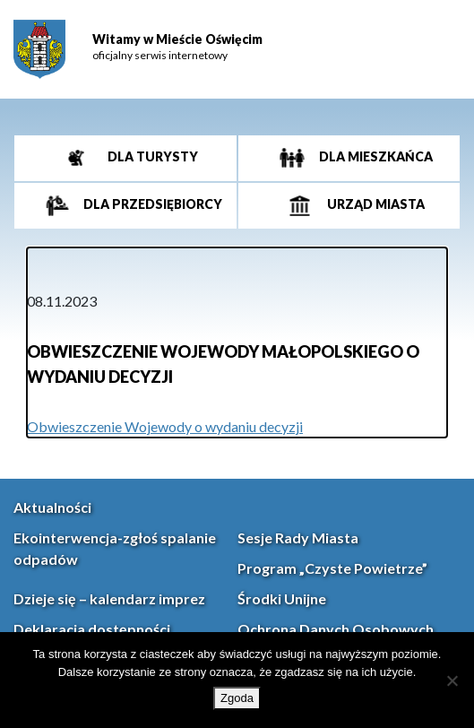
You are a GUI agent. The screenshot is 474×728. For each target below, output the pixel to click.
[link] (39, 49)
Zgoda (237, 698)
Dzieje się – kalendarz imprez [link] (109, 598)
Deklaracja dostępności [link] (91, 628)
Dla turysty (151, 156)
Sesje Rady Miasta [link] (297, 537)
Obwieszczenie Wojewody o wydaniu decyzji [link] (165, 426)
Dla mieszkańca (374, 156)
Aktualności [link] (52, 507)
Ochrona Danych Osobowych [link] (335, 628)
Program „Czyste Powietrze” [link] (332, 567)
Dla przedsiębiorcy (151, 204)
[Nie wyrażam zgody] (452, 680)
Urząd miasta (374, 204)
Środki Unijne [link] (281, 598)
